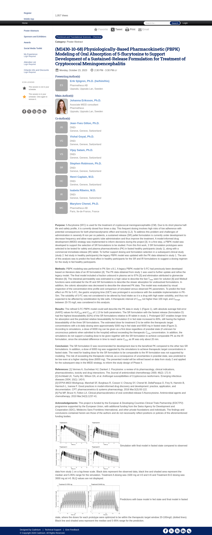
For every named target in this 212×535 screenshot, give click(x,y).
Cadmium (36, 530)
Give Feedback (72, 530)
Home (25, 23)
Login (185, 23)
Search (175, 23)
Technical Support (53, 530)
